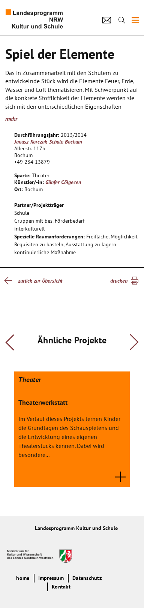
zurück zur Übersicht (40, 280)
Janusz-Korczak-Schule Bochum (48, 141)
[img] (135, 20)
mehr (11, 118)
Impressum (51, 578)
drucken (119, 280)
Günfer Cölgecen (63, 182)
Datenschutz (87, 578)
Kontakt (61, 586)
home (22, 578)
